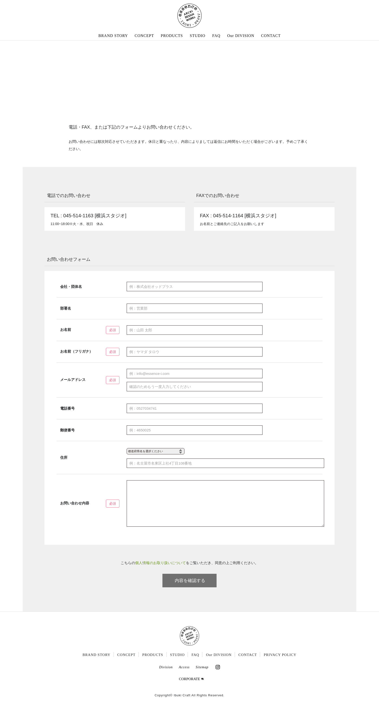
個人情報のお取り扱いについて (160, 570)
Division (166, 674)
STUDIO (197, 36)
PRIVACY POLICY (280, 662)
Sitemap (202, 674)
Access (184, 674)
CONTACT (271, 36)
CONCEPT (144, 36)
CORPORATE (189, 686)
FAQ (216, 36)
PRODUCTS (172, 36)
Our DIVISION (240, 36)
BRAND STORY (113, 36)
